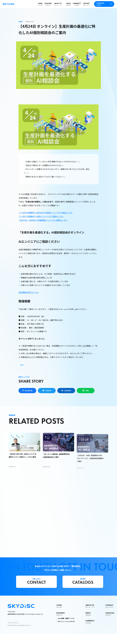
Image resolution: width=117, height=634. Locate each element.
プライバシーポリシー (13, 622)
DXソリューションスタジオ (66, 621)
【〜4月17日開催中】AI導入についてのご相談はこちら (41, 216)
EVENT (22, 365)
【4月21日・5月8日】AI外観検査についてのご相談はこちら (43, 220)
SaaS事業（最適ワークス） (66, 618)
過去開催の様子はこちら (29, 292)
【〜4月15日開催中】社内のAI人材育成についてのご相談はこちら (46, 212)
